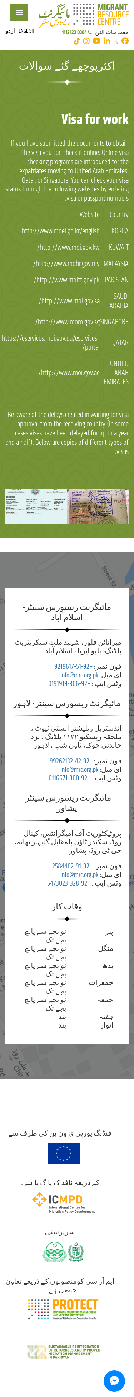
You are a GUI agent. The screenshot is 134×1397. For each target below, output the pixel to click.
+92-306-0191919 (69, 683)
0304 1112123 (77, 32)
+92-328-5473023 (68, 883)
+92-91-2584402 (72, 866)
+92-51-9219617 (73, 666)
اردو (10, 30)
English (26, 30)
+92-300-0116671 (69, 778)
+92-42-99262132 (71, 761)
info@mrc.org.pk (79, 675)
